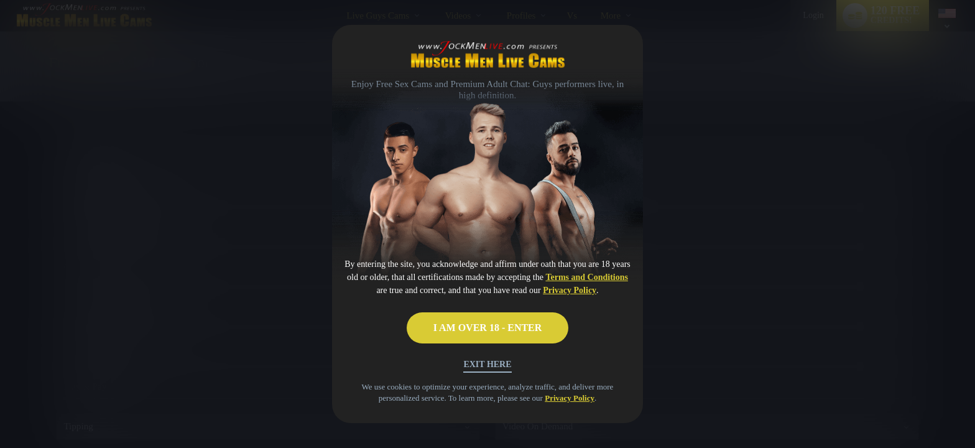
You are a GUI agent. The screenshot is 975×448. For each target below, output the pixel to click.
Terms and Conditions (586, 277)
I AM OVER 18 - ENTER (487, 327)
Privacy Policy (569, 290)
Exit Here (487, 364)
